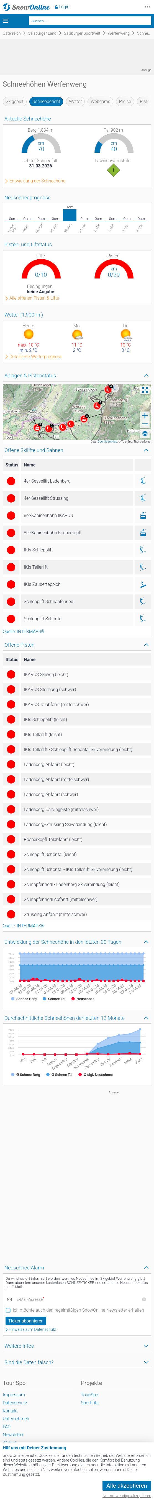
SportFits (90, 1402)
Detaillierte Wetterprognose (35, 357)
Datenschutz (15, 1402)
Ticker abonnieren (25, 1321)
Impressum (14, 1394)
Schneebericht (46, 101)
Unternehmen (16, 1418)
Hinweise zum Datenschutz (32, 1330)
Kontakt (10, 1411)
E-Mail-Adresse (30, 1299)
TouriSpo (89, 1394)
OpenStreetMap (107, 441)
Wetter (75, 101)
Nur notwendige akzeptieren (126, 1496)
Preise (125, 101)
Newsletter (13, 1434)
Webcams (100, 101)
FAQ (7, 1426)
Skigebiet (15, 101)
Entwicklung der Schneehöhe (37, 181)
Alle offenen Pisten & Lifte (34, 298)
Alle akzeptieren (126, 1485)
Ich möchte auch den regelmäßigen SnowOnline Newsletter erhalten (78, 1310)
